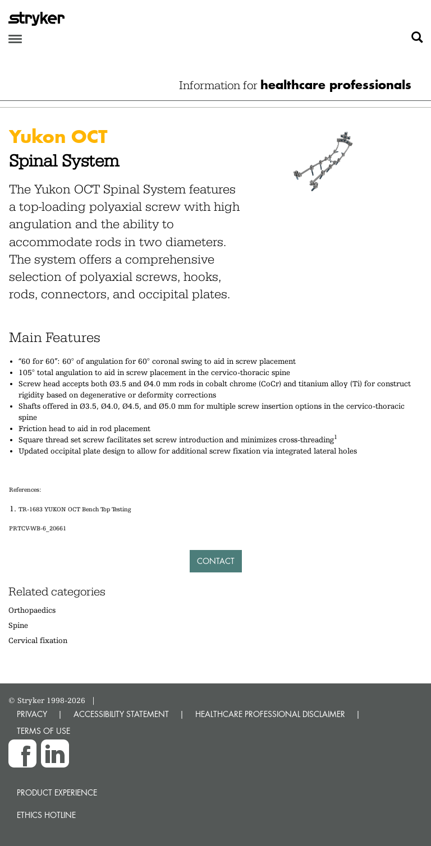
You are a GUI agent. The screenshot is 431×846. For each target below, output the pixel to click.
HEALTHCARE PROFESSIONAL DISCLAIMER (270, 714)
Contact (216, 561)
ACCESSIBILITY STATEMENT (121, 714)
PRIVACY (32, 714)
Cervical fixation (37, 640)
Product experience (57, 792)
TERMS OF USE (43, 730)
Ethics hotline (46, 815)
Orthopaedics (32, 609)
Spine (18, 625)
